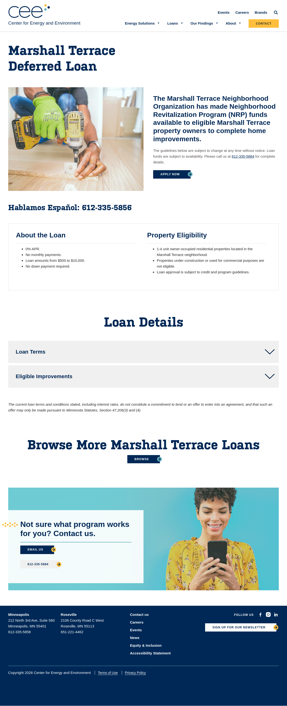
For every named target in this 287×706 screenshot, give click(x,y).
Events (224, 12)
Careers (242, 12)
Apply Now (170, 174)
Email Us (35, 549)
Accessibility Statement (150, 653)
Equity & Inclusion (146, 645)
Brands (261, 12)
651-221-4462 (72, 632)
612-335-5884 (243, 156)
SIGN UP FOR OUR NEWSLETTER (238, 627)
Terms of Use (108, 673)
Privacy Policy (135, 673)
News (134, 638)
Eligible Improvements (44, 376)
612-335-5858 (19, 632)
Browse (142, 459)
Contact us (139, 614)
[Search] (276, 12)
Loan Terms (30, 352)
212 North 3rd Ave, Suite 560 (31, 620)
